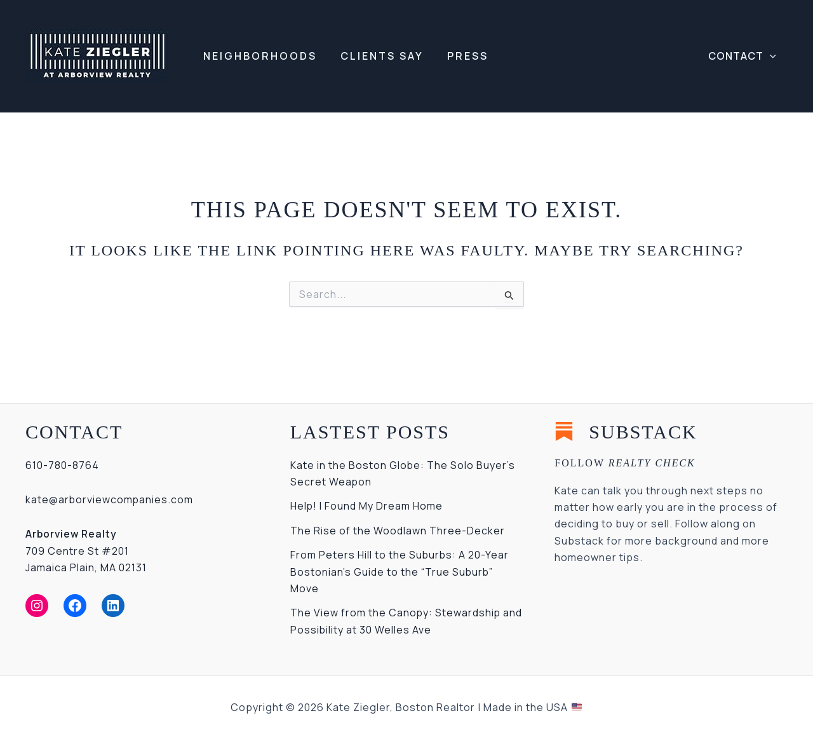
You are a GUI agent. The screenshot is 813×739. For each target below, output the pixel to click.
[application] (771, 56)
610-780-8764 (62, 465)
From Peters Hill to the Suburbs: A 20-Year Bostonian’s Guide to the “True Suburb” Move (400, 571)
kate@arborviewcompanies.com (109, 499)
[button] (743, 56)
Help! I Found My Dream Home (366, 506)
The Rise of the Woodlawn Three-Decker (397, 531)
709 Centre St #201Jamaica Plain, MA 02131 (86, 550)
